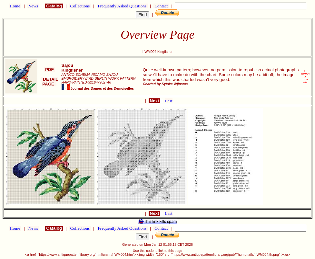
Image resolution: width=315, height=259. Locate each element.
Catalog (54, 6)
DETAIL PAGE (49, 81)
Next (154, 100)
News (33, 6)
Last (168, 100)
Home (15, 6)
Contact (161, 6)
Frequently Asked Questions (122, 6)
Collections (80, 6)
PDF (49, 69)
